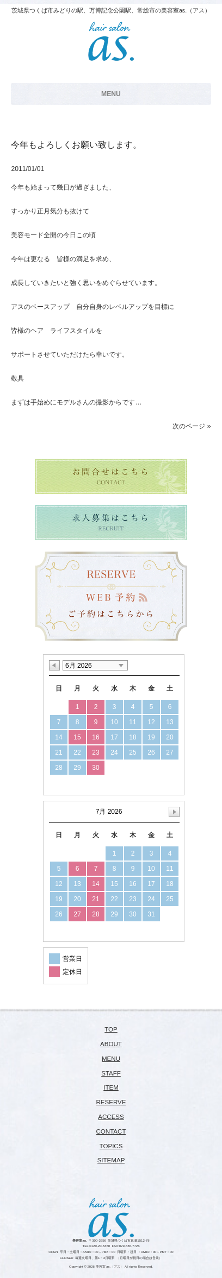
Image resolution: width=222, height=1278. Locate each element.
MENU (111, 1058)
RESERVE (111, 1102)
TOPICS (111, 1146)
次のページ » (191, 426)
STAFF (111, 1073)
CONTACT (111, 1131)
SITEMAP (111, 1160)
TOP (111, 1029)
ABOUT (111, 1044)
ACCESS (111, 1116)
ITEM (111, 1087)
